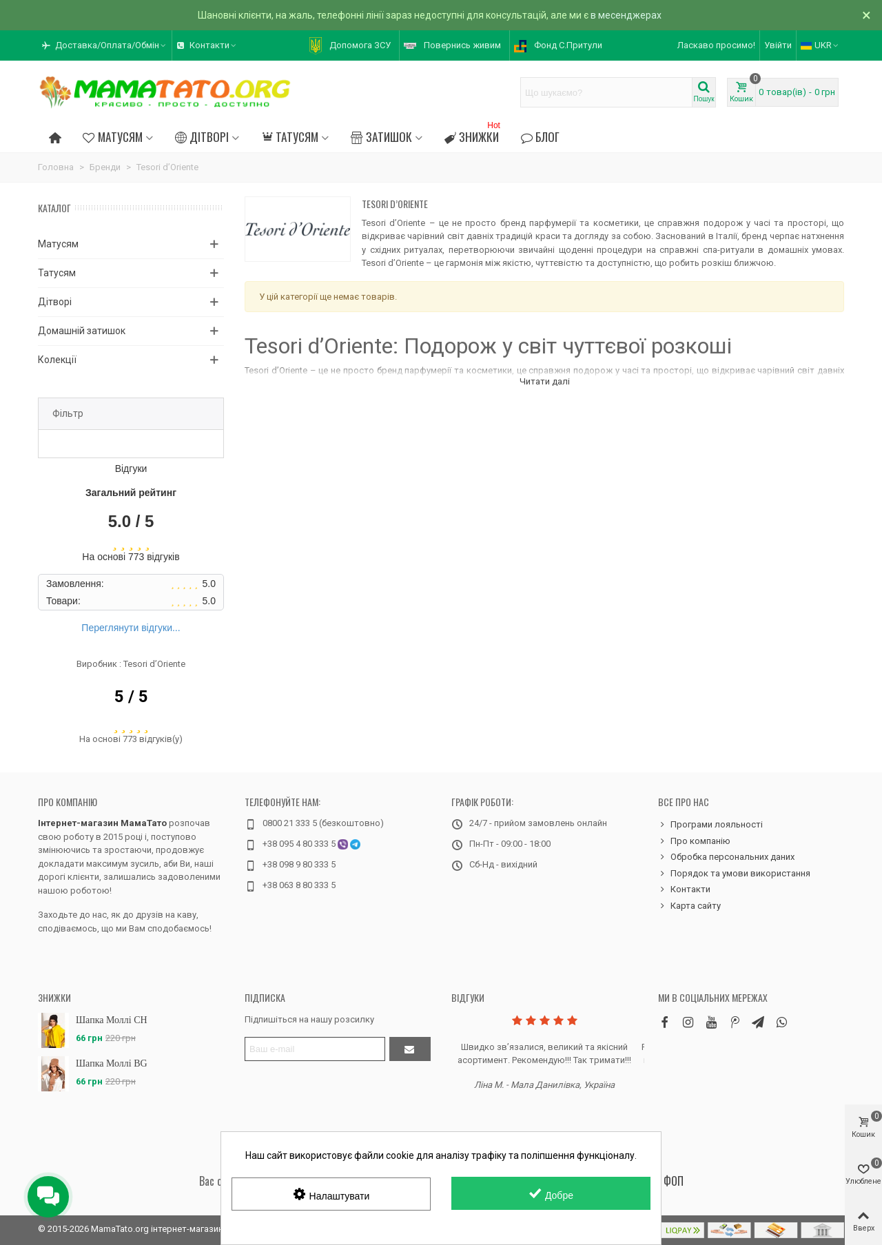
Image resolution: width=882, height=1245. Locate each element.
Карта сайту (689, 906)
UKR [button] (820, 45)
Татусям (289, 136)
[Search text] (606, 92)
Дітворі (202, 136)
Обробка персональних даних (726, 857)
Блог (540, 136)
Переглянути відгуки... (130, 627)
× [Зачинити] (866, 15)
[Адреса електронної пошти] (315, 1049)
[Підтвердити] (410, 1049)
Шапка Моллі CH (111, 1020)
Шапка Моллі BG (111, 1063)
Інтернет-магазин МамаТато (102, 823)
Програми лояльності (710, 825)
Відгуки (467, 997)
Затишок (381, 136)
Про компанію (67, 801)
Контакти (684, 889)
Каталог (54, 207)
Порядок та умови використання (734, 874)
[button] (105, 45)
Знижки (473, 134)
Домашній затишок (81, 330)
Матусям (112, 136)
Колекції (57, 359)
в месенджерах (626, 15)
